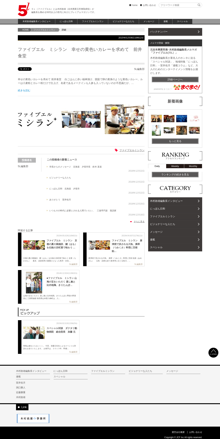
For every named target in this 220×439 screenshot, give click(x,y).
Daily (157, 166)
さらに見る (139, 221)
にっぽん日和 (66, 21)
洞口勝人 (20, 387)
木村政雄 (20, 397)
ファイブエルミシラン (93, 21)
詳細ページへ (175, 79)
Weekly (175, 166)
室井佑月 (20, 382)
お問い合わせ (149, 5)
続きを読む (24, 90)
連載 (165, 21)
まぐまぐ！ (168, 89)
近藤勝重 (20, 392)
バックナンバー (159, 31)
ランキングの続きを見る (175, 174)
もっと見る (175, 141)
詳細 (64, 30)
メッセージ (148, 21)
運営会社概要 (178, 432)
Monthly (193, 166)
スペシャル (182, 21)
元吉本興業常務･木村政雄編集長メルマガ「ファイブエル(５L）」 (173, 51)
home (135, 5)
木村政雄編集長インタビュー (37, 21)
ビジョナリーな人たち (123, 21)
